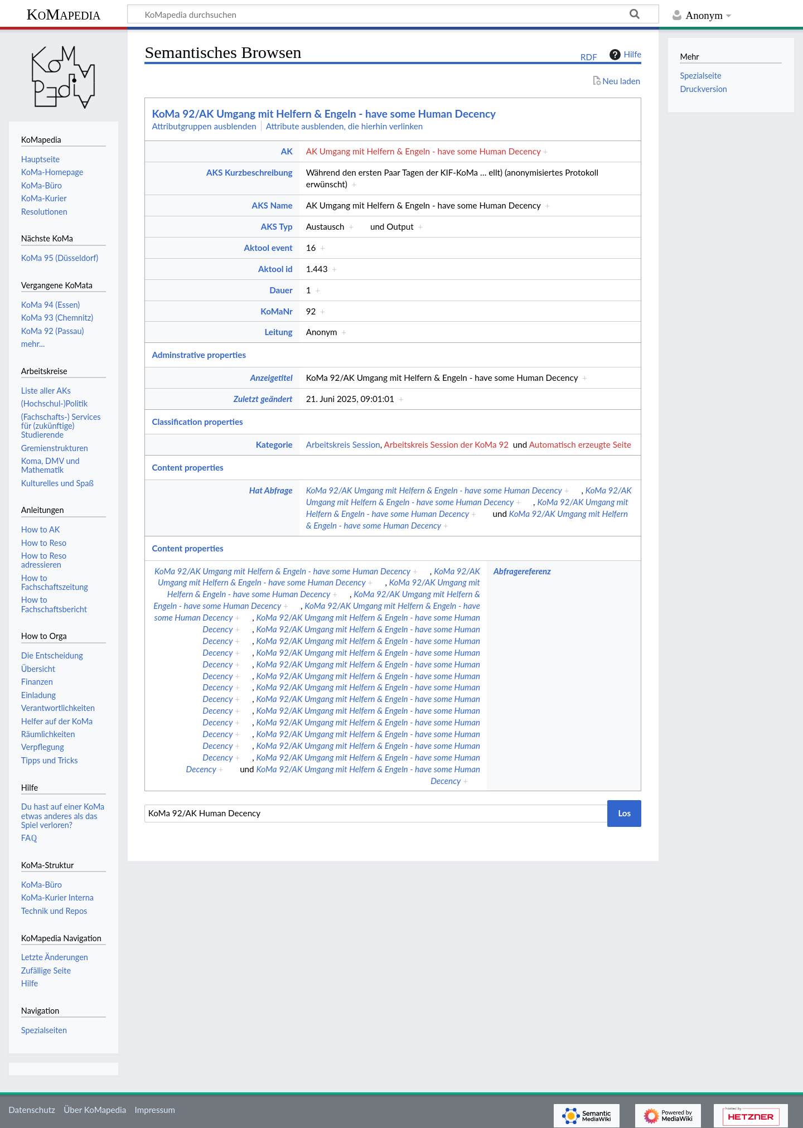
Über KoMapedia (95, 1110)
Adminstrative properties (199, 355)
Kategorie (274, 444)
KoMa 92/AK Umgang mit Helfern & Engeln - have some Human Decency (324, 113)
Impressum (155, 1110)
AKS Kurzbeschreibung (249, 172)
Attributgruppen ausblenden (204, 126)
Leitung (278, 332)
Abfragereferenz (522, 571)
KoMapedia (63, 14)
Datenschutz (31, 1110)
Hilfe (624, 54)
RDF (589, 57)
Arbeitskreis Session (343, 444)
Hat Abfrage (271, 490)
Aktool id (275, 269)
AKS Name (272, 205)
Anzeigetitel (271, 377)
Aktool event (268, 248)
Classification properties (197, 422)
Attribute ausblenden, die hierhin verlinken (344, 126)
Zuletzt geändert (263, 399)
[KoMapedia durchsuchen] (393, 14)
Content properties (187, 467)
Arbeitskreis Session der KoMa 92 (446, 444)
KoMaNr (276, 311)
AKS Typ (277, 226)
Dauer (280, 290)
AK (287, 151)
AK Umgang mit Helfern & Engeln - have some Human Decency (423, 151)
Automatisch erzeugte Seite (580, 444)
